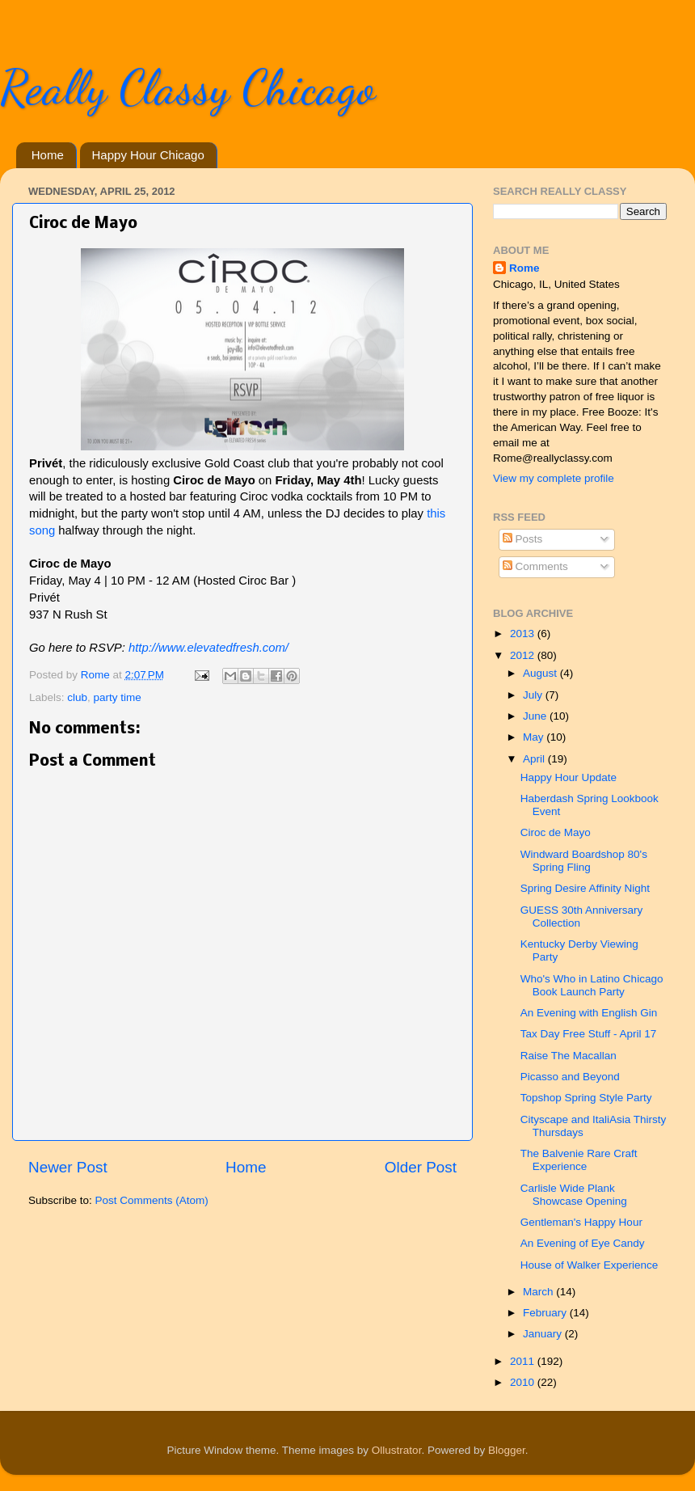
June (536, 716)
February (546, 1313)
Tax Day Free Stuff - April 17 (588, 1034)
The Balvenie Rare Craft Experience (579, 1159)
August (541, 673)
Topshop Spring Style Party (586, 1098)
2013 (523, 633)
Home (48, 155)
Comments (535, 566)
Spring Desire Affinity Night (585, 888)
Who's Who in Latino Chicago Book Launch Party (591, 985)
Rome (97, 675)
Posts (523, 539)
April (535, 759)
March (539, 1292)
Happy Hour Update (568, 777)
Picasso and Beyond (570, 1077)
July (534, 695)
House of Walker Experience (589, 1265)
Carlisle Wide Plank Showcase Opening (573, 1194)
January (544, 1334)
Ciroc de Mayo (555, 832)
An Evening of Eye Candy (582, 1243)
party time (117, 697)
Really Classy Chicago (187, 87)
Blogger (506, 1450)
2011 (523, 1361)
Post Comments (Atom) (151, 1200)
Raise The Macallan (568, 1056)
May (534, 737)
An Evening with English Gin (589, 1013)
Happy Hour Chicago (148, 155)
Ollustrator (397, 1450)
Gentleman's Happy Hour (581, 1222)
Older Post (421, 1167)
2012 (523, 655)
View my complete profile (553, 478)
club (77, 697)
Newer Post (67, 1167)
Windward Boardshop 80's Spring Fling (583, 860)
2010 (523, 1382)
